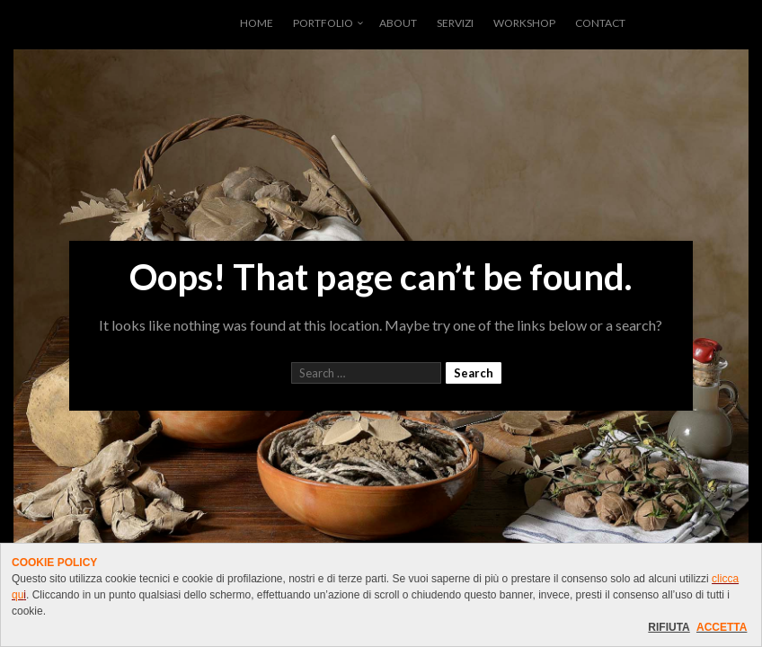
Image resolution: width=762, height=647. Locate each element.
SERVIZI (455, 23)
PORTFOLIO (323, 23)
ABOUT (398, 23)
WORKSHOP (524, 23)
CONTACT (600, 23)
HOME (256, 23)
